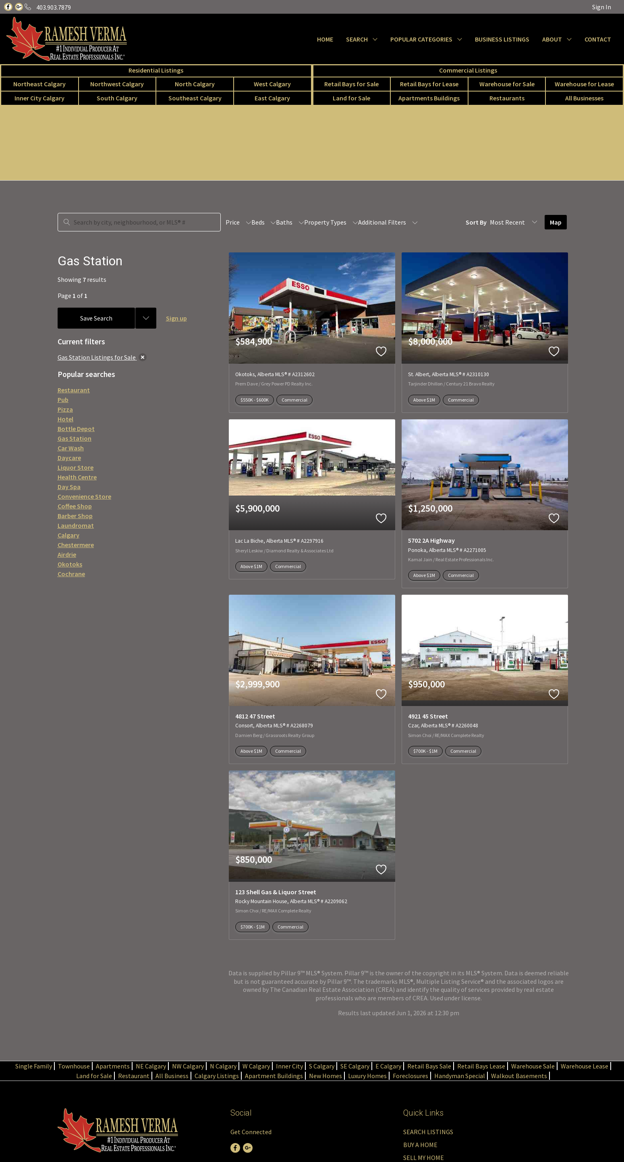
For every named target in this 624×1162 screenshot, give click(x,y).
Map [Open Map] (556, 222)
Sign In (601, 7)
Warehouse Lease (584, 1066)
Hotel (65, 419)
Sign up (176, 318)
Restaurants (506, 98)
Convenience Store (84, 496)
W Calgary (256, 1066)
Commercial (294, 400)
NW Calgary (188, 1066)
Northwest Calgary (117, 84)
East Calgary (272, 98)
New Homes (325, 1076)
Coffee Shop (75, 506)
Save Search (96, 318)
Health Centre (77, 477)
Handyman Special (459, 1076)
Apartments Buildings (429, 98)
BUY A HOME (420, 1145)
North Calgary (195, 84)
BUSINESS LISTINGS (502, 39)
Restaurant (74, 390)
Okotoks (70, 564)
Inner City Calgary (39, 98)
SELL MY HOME (423, 1158)
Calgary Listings (217, 1076)
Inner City (289, 1066)
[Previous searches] (145, 318)
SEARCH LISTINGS (428, 1132)
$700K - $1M (425, 751)
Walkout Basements (519, 1076)
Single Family (33, 1066)
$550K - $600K (254, 400)
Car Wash (71, 448)
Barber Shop (75, 516)
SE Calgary (354, 1066)
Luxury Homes (367, 1076)
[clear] (143, 357)
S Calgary (321, 1066)
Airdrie (67, 554)
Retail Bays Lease (481, 1066)
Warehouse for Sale (507, 84)
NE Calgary (151, 1066)
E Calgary (388, 1066)
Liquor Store (75, 467)
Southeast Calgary (195, 98)
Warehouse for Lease (584, 84)
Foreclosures (410, 1076)
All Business (172, 1076)
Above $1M (424, 400)
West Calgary (272, 84)
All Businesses (584, 98)
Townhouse (74, 1066)
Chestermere (76, 545)
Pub (63, 400)
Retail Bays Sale (429, 1066)
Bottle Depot (76, 429)
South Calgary (117, 98)
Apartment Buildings (274, 1076)
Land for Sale (351, 98)
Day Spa (69, 487)
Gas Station (74, 438)
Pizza (65, 409)
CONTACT (598, 39)
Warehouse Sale (533, 1066)
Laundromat (76, 525)
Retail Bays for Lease (429, 84)
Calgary (68, 535)
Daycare (69, 458)
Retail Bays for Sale (351, 84)
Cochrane (71, 574)
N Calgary (223, 1066)
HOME (325, 39)
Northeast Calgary (39, 84)
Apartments (113, 1066)
